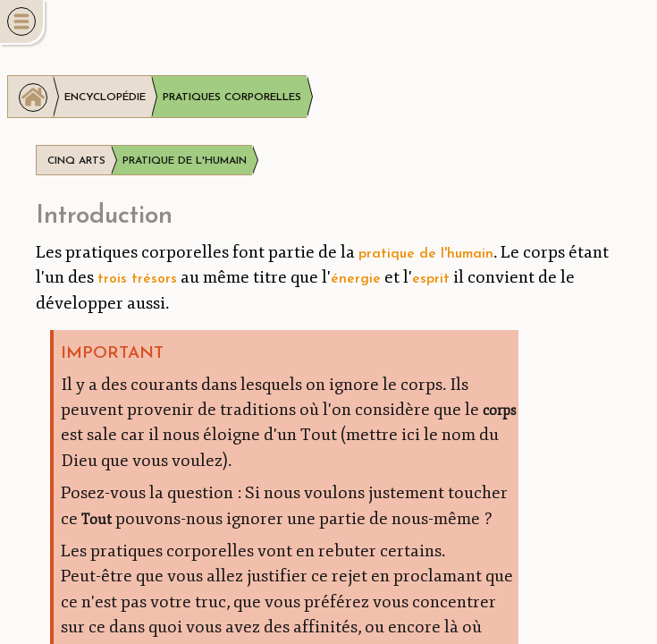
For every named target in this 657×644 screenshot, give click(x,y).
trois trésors (137, 279)
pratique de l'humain (425, 254)
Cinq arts (76, 161)
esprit (431, 279)
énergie (356, 279)
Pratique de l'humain (184, 161)
